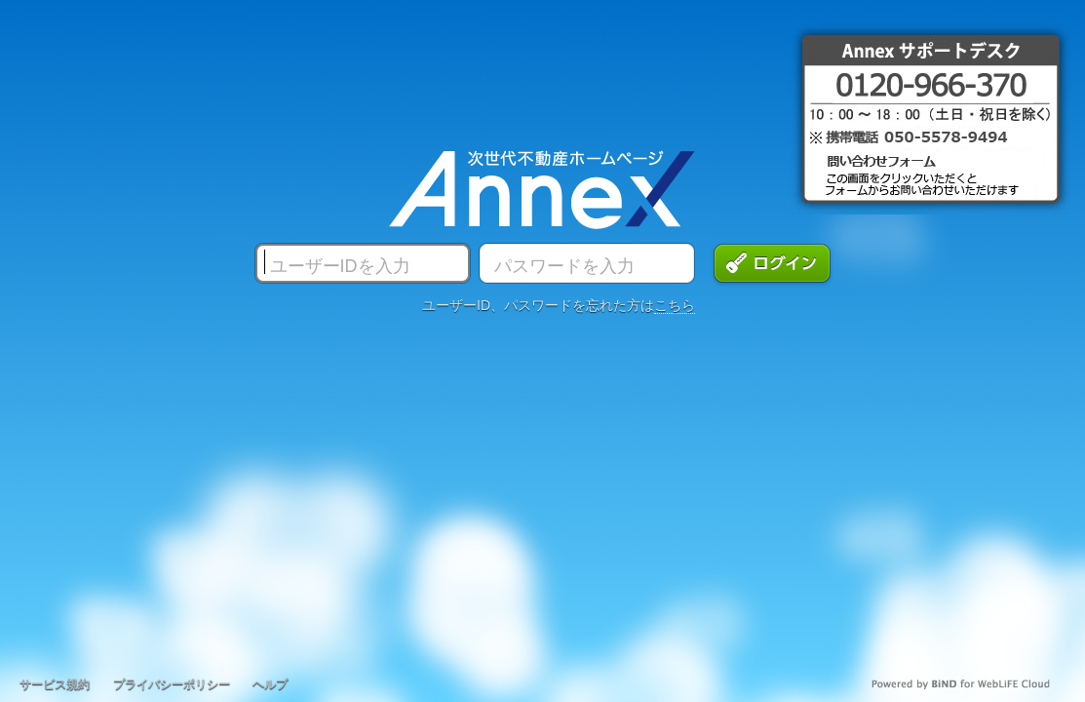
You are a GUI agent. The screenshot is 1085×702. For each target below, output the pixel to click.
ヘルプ (270, 684)
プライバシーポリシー (171, 684)
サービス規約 (54, 684)
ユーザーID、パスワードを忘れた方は (558, 305)
